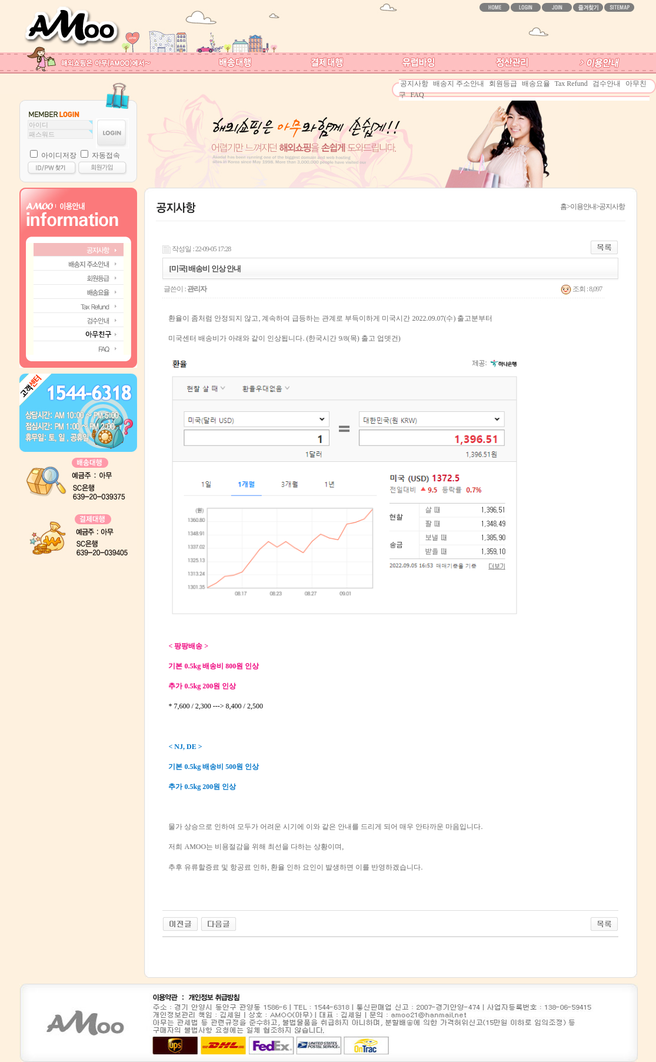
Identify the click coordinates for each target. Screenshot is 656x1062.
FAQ (417, 95)
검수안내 (606, 83)
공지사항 (414, 83)
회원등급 (503, 83)
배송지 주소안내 (458, 83)
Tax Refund (571, 83)
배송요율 (536, 83)
